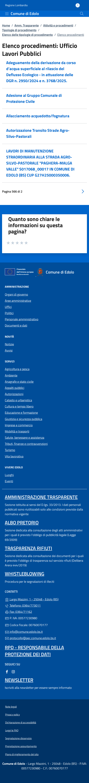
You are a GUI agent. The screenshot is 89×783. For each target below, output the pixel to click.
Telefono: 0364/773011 (23, 605)
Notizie (9, 344)
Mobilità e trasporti (17, 431)
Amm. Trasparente (26, 25)
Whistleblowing (24, 573)
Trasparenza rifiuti (28, 548)
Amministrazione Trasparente (41, 497)
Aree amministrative (18, 300)
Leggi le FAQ (11, 730)
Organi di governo (16, 294)
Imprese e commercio (19, 425)
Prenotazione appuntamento (21, 746)
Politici (9, 313)
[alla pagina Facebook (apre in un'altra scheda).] (7, 671)
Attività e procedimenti (58, 25)
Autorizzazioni (14, 394)
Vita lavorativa (14, 456)
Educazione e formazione (21, 412)
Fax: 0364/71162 (18, 611)
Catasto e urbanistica (18, 400)
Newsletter (19, 680)
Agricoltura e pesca (17, 369)
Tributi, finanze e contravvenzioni (26, 443)
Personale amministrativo (21, 319)
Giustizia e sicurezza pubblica (23, 419)
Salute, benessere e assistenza (24, 437)
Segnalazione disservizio (18, 738)
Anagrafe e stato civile (19, 381)
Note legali (11, 707)
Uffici (8, 307)
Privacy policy (12, 715)
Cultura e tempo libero (19, 406)
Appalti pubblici (14, 387)
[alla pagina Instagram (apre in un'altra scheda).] (13, 671)
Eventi (9, 481)
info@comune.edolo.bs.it (24, 631)
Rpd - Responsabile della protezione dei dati (34, 651)
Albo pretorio (22, 522)
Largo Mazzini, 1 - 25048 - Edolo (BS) (44, 599)
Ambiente (11, 375)
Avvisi (9, 350)
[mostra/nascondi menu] (7, 14)
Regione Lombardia (16, 5)
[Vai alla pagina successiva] (83, 191)
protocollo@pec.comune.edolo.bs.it (30, 638)
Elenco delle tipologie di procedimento (27, 34)
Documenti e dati (16, 325)
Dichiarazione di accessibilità (20, 722)
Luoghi (9, 475)
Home (6, 25)
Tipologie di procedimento (19, 30)
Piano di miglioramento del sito (22, 754)
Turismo (10, 450)
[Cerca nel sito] (82, 14)
